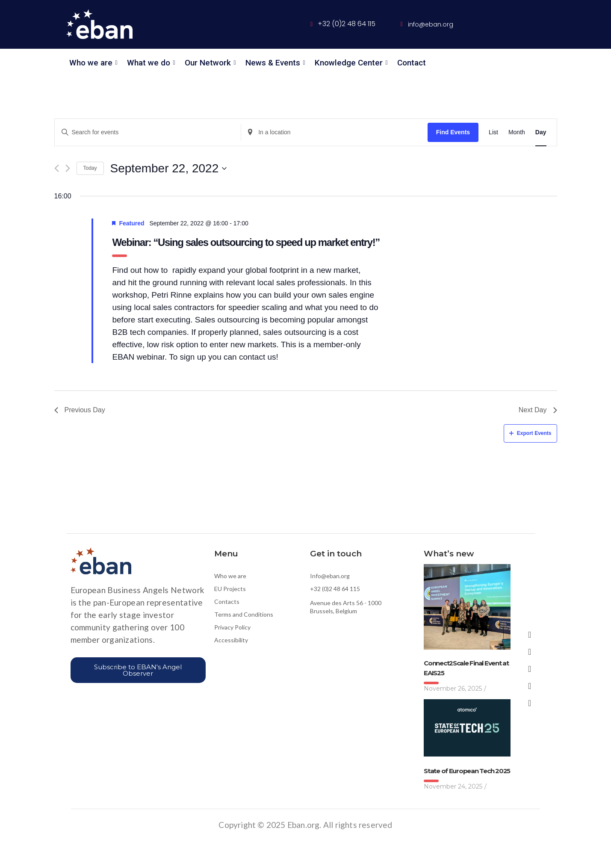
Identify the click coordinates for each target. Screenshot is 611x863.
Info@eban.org (330, 575)
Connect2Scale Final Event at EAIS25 (466, 668)
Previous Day (79, 410)
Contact (411, 63)
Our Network (209, 63)
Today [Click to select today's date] (90, 168)
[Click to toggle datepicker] (168, 168)
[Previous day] (56, 168)
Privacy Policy (232, 627)
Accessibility (231, 640)
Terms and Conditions (243, 614)
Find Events (453, 132)
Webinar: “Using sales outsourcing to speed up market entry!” (245, 242)
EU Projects (230, 588)
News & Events (274, 63)
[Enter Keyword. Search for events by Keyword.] (148, 132)
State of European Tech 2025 (467, 771)
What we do (150, 63)
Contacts (226, 601)
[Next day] (67, 168)
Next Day (538, 410)
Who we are (92, 63)
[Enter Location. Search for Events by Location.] (334, 132)
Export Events (530, 433)
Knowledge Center (350, 63)
